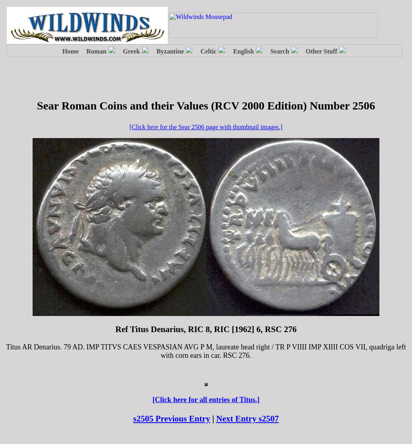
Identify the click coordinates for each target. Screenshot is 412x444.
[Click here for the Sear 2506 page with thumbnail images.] (206, 127)
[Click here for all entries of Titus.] (206, 400)
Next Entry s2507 (247, 418)
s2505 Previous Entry (171, 418)
